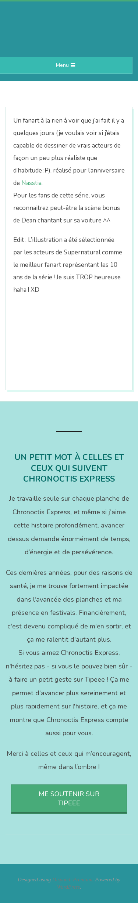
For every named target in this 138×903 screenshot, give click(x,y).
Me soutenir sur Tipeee (69, 799)
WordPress (68, 887)
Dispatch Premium (72, 879)
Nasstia (31, 183)
